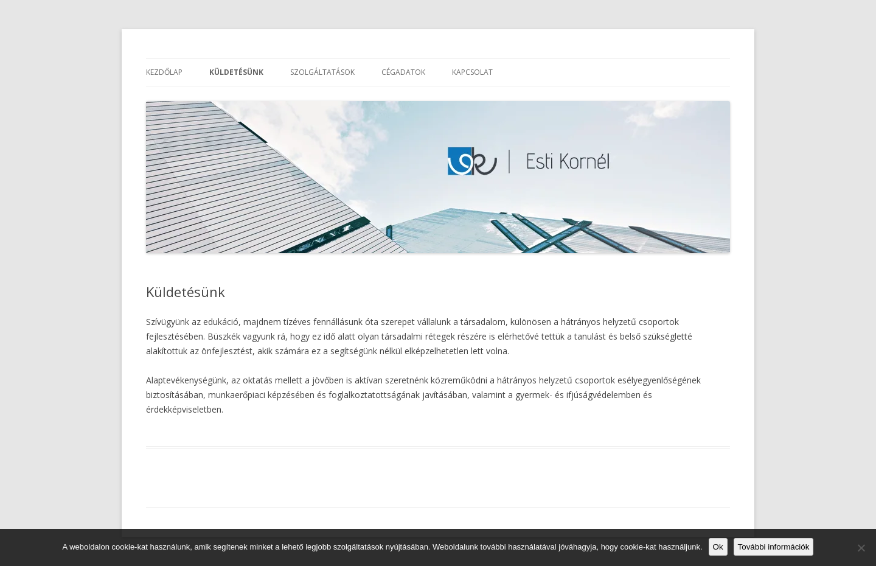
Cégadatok (403, 72)
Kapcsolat (472, 72)
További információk (774, 546)
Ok (718, 546)
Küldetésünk (236, 72)
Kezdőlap (164, 72)
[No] (861, 548)
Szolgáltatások (322, 72)
